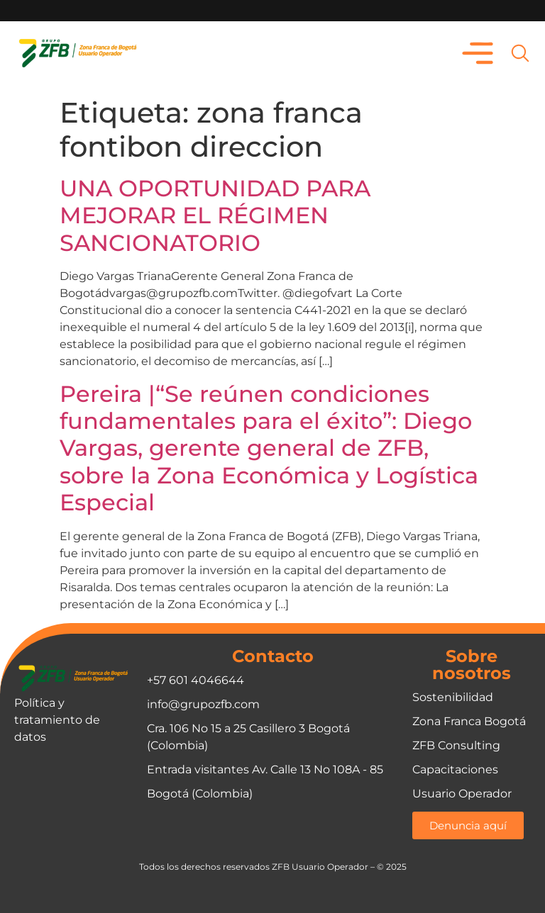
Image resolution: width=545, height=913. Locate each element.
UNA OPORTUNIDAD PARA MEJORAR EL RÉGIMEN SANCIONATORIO (215, 215)
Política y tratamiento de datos (57, 720)
